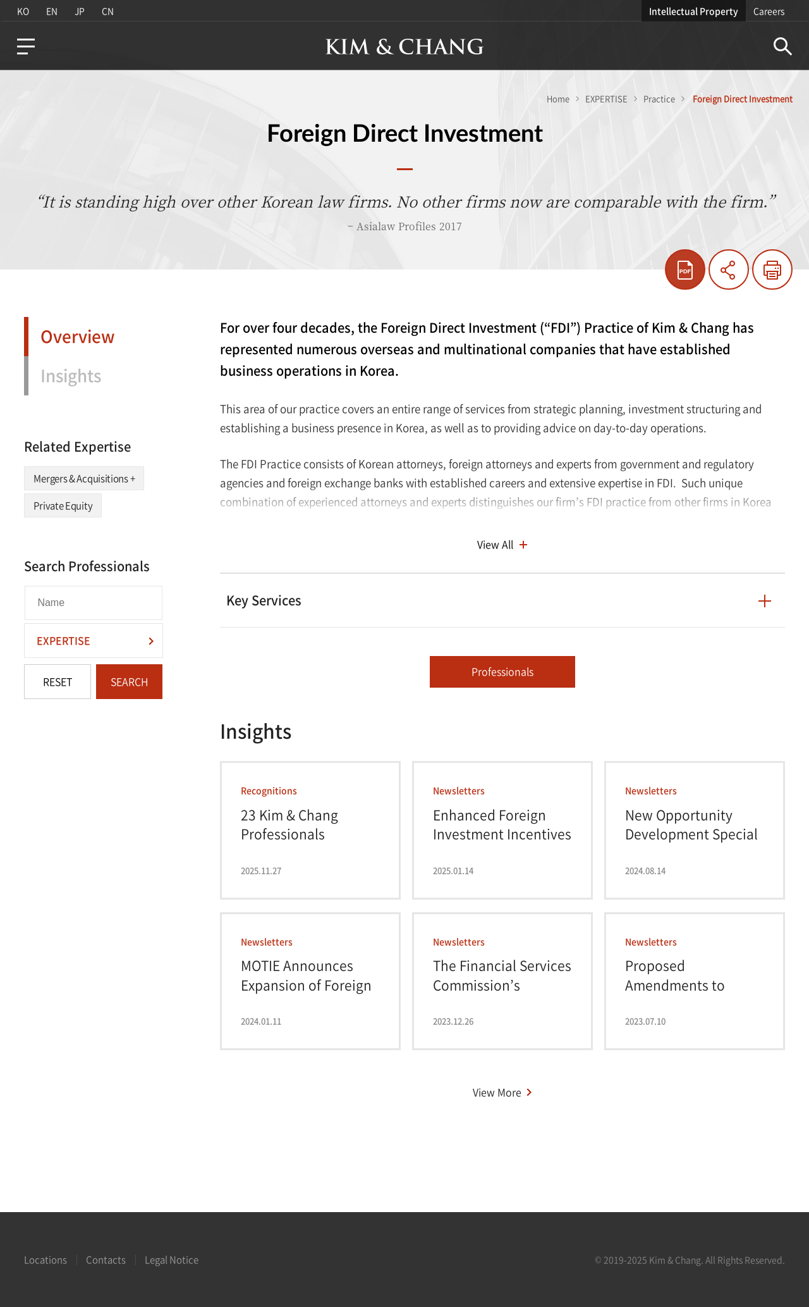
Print (772, 269)
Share (729, 269)
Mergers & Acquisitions (84, 478)
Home (558, 98)
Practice (659, 98)
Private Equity (62, 505)
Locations (45, 1259)
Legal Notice (171, 1259)
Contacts (106, 1259)
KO (22, 10)
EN (52, 10)
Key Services (263, 600)
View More (497, 1092)
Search (783, 46)
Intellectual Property (694, 10)
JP (80, 10)
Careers (769, 10)
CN (109, 10)
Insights (70, 375)
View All (495, 544)
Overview (77, 336)
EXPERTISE (606, 98)
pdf (685, 269)
